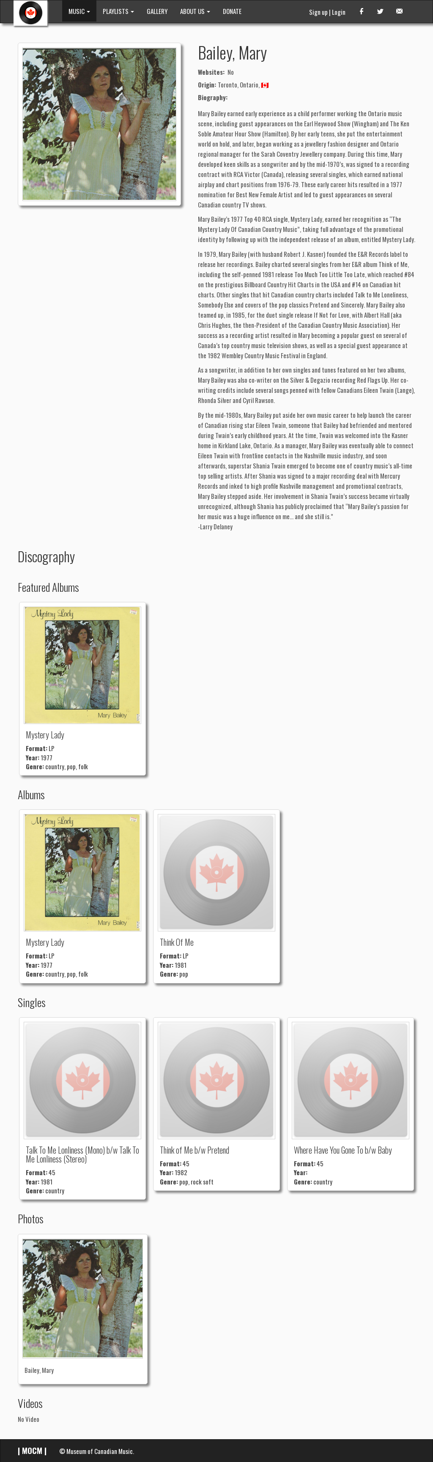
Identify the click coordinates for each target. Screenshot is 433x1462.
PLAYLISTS (118, 11)
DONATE (232, 11)
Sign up (318, 11)
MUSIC (79, 11)
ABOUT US (195, 11)
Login (338, 11)
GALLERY (157, 11)
